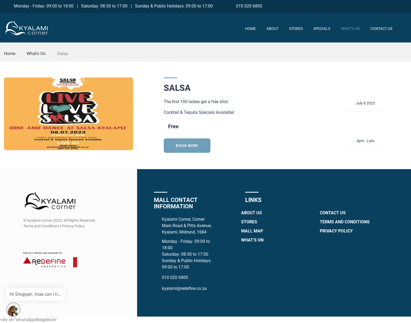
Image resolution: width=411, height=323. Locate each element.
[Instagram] (383, 5)
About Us (251, 212)
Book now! (187, 145)
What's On (350, 28)
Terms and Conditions (345, 221)
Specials (321, 28)
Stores (296, 28)
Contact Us (381, 28)
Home (250, 28)
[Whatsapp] (393, 5)
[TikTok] (403, 5)
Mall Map (252, 231)
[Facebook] (373, 5)
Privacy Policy (336, 231)
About (272, 28)
